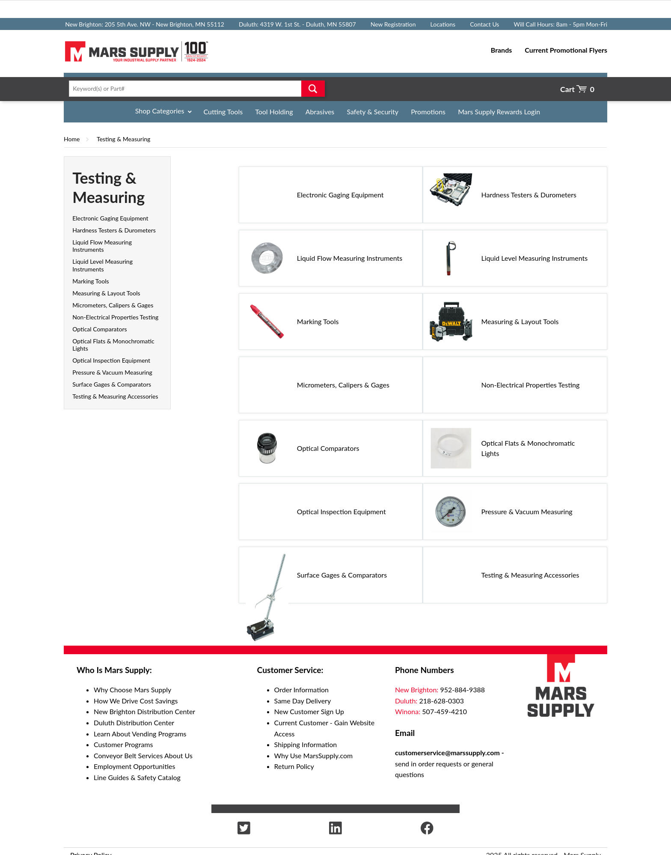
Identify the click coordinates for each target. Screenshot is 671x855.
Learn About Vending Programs (140, 734)
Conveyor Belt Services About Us (143, 755)
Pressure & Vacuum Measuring (112, 372)
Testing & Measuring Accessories (115, 396)
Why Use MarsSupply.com (313, 755)
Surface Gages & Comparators (111, 384)
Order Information (301, 689)
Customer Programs (123, 744)
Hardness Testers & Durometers (114, 230)
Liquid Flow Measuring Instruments (102, 245)
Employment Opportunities (134, 766)
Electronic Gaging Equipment (110, 218)
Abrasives (320, 111)
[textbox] (194, 88)
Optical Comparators (99, 329)
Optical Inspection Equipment (111, 360)
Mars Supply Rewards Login (499, 111)
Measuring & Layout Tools (106, 293)
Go (313, 88)
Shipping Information (305, 744)
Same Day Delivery (302, 701)
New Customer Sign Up (309, 711)
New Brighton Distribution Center (144, 711)
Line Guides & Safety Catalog (137, 777)
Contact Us (484, 24)
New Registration (393, 24)
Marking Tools (90, 281)
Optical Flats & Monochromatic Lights (528, 448)
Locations (443, 24)
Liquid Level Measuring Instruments (102, 265)
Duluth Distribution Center (134, 722)
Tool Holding (274, 111)
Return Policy (294, 766)
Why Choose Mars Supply (132, 689)
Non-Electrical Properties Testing (115, 317)
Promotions (428, 111)
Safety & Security (372, 111)
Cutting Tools (223, 111)
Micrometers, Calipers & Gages (112, 305)
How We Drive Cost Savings (136, 701)
